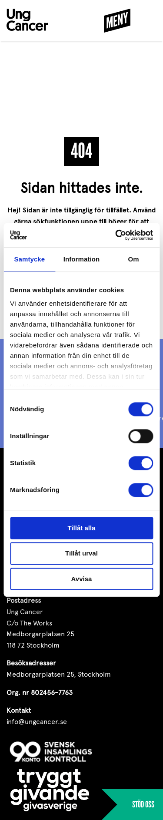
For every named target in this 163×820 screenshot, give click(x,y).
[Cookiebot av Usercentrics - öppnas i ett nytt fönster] (116, 235)
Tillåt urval (81, 553)
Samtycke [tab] (29, 259)
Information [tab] (81, 259)
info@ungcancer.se (37, 722)
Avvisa (81, 578)
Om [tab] (133, 259)
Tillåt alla (82, 528)
